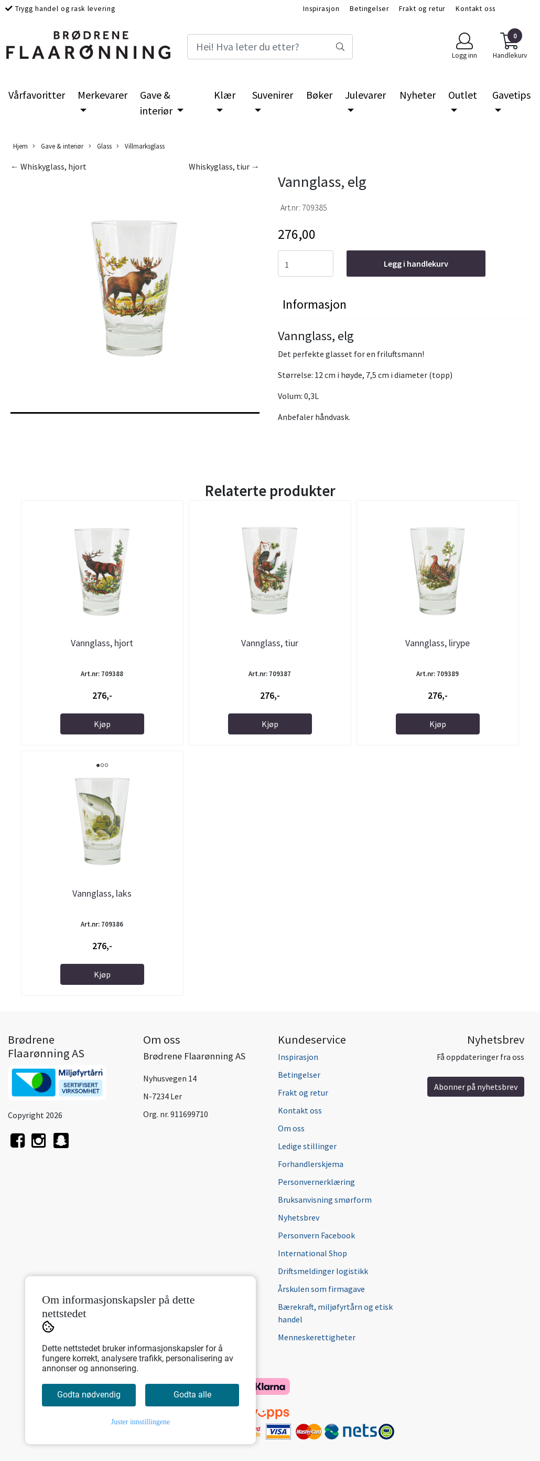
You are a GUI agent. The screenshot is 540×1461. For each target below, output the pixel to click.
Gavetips (511, 94)
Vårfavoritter (36, 94)
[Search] (270, 46)
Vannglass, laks (102, 893)
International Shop (312, 1253)
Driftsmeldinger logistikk (323, 1271)
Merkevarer (102, 94)
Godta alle (192, 1395)
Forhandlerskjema (310, 1164)
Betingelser (369, 8)
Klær (224, 94)
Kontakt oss (475, 8)
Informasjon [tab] (315, 304)
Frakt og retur (422, 8)
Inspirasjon (321, 8)
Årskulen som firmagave (321, 1289)
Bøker (319, 94)
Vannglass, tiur (269, 643)
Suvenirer (272, 94)
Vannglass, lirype (437, 643)
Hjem (20, 146)
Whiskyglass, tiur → (224, 166)
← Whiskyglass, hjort (48, 166)
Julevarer (365, 94)
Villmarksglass (140, 146)
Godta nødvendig (89, 1395)
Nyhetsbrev (298, 1217)
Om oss (291, 1128)
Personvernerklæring (316, 1181)
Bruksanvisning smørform (325, 1199)
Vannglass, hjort (102, 643)
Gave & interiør (157, 102)
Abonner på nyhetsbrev (475, 1086)
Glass (100, 146)
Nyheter (417, 94)
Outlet (462, 94)
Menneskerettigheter (316, 1337)
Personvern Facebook (316, 1235)
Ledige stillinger (307, 1146)
